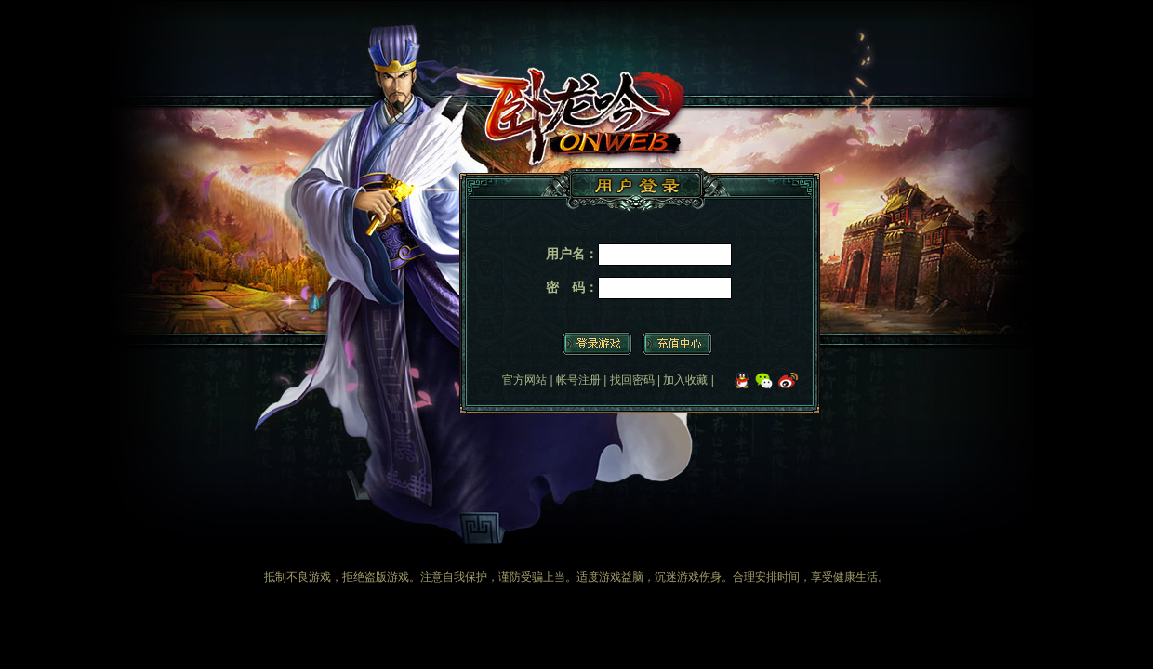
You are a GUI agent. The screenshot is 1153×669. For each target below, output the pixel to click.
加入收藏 (685, 380)
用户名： (572, 253)
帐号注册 (578, 380)
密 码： (572, 287)
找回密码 (632, 380)
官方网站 (524, 380)
